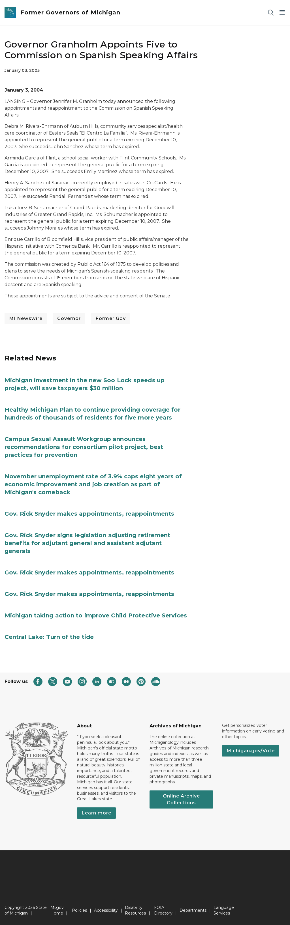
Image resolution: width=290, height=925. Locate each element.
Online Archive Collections (181, 799)
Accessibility (106, 910)
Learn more (96, 813)
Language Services (224, 910)
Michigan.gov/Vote (251, 750)
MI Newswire (25, 318)
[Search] (270, 12)
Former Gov (110, 318)
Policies (79, 910)
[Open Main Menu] (282, 12)
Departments (193, 910)
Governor (69, 318)
